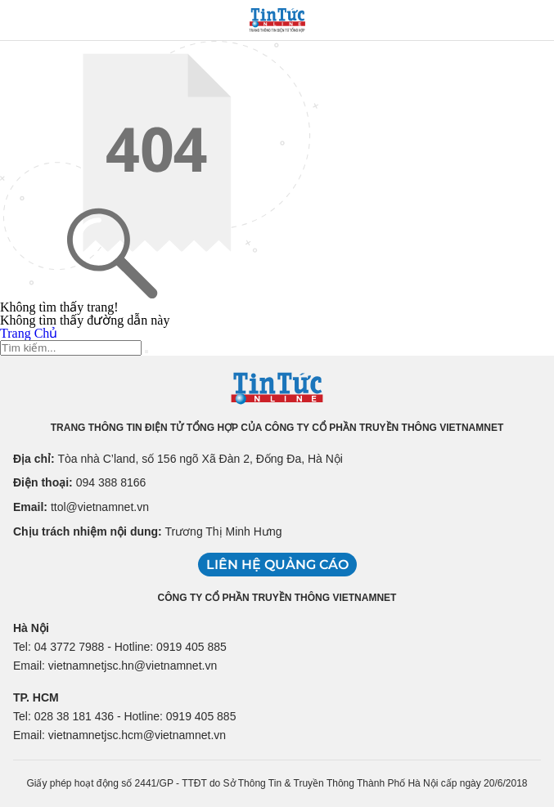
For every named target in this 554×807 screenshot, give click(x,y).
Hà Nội (31, 627)
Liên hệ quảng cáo (277, 564)
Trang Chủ (28, 333)
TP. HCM (36, 697)
